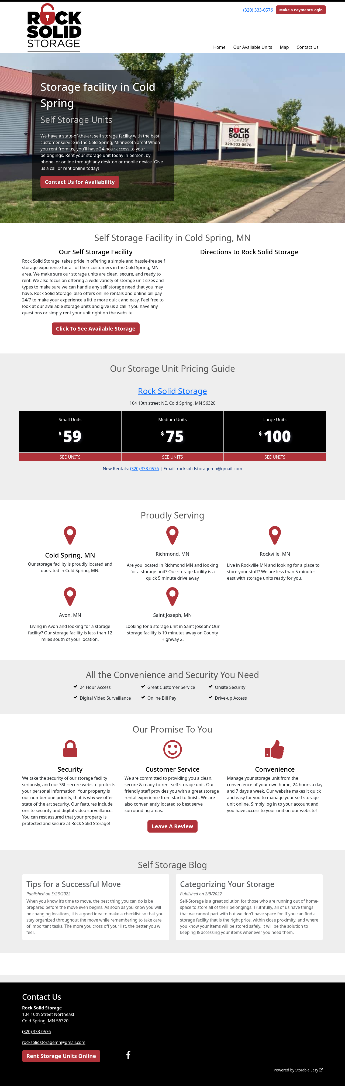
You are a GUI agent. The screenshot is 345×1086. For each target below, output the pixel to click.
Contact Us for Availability (80, 181)
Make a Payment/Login (301, 9)
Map (284, 47)
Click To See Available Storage (96, 328)
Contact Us (307, 47)
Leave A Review (172, 826)
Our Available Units (252, 47)
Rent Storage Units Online (61, 1056)
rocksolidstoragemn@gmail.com (55, 1042)
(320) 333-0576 (258, 10)
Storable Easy (309, 1070)
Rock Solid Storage (172, 390)
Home (219, 47)
